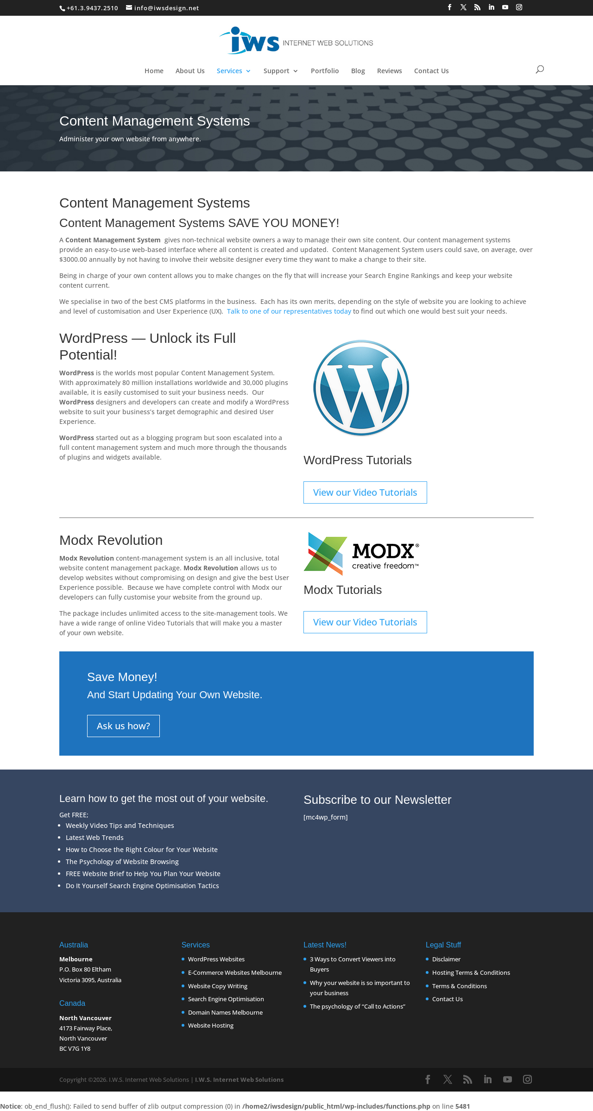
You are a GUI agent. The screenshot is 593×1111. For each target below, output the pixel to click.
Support (277, 71)
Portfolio (325, 71)
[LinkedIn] (491, 9)
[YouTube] (505, 9)
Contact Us (431, 71)
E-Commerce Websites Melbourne (235, 972)
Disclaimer (446, 959)
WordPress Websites (216, 959)
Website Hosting (210, 1025)
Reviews (389, 71)
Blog (358, 71)
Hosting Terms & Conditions (471, 972)
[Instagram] (519, 9)
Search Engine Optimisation (226, 999)
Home (154, 71)
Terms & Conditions (459, 986)
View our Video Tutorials (365, 492)
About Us (190, 71)
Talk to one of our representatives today (289, 311)
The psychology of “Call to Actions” (357, 1006)
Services (229, 71)
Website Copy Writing (217, 986)
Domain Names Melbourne (225, 1012)
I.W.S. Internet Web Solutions (239, 1079)
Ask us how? (123, 726)
